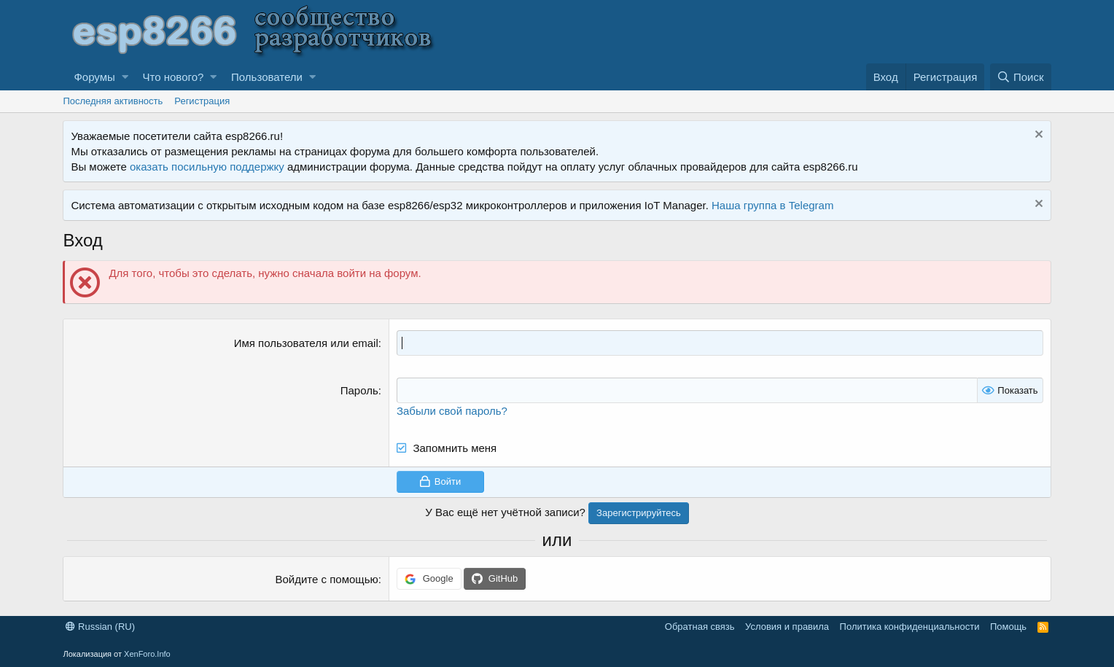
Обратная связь (700, 626)
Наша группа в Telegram (772, 205)
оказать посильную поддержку (207, 166)
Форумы (94, 77)
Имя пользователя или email (306, 343)
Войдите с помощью (327, 579)
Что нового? (173, 77)
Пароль (359, 390)
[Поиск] (1020, 76)
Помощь (1008, 626)
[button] (125, 76)
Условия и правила (787, 626)
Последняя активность (113, 100)
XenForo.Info (147, 654)
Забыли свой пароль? (452, 411)
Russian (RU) (100, 626)
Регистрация (202, 100)
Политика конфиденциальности (910, 626)
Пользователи (267, 77)
